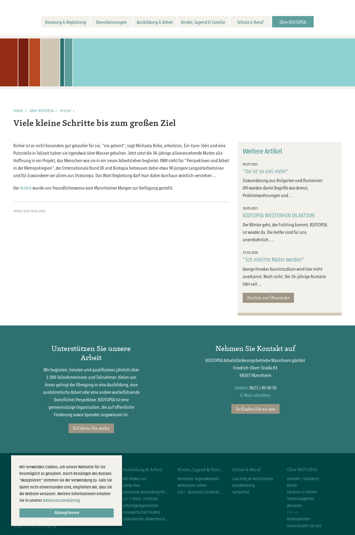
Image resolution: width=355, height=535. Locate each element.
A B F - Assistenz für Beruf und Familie (201, 492)
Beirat (292, 485)
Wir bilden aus (135, 479)
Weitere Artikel (262, 151)
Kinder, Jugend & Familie (203, 22)
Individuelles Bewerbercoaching (146, 519)
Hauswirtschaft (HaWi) (141, 512)
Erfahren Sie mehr (91, 428)
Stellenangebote (300, 499)
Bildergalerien (298, 519)
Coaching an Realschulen (252, 479)
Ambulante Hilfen (192, 485)
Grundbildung (243, 485)
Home (18, 110)
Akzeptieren (66, 513)
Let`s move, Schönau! (140, 499)
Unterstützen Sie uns (304, 526)
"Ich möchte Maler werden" (274, 259)
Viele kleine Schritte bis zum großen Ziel (94, 123)
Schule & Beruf (250, 22)
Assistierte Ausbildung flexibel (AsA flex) (146, 492)
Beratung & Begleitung (65, 22)
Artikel (26, 188)
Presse (65, 110)
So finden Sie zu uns (255, 408)
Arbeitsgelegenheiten (140, 505)
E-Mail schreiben (255, 395)
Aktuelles (294, 505)
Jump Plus (131, 485)
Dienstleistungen (111, 22)
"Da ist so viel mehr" (266, 171)
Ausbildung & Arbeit (155, 22)
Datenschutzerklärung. (62, 500)
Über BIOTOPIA (293, 22)
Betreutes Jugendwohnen (198, 479)
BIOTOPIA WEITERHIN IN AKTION (279, 215)
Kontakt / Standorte (303, 479)
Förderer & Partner (302, 492)
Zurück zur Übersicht (268, 297)
